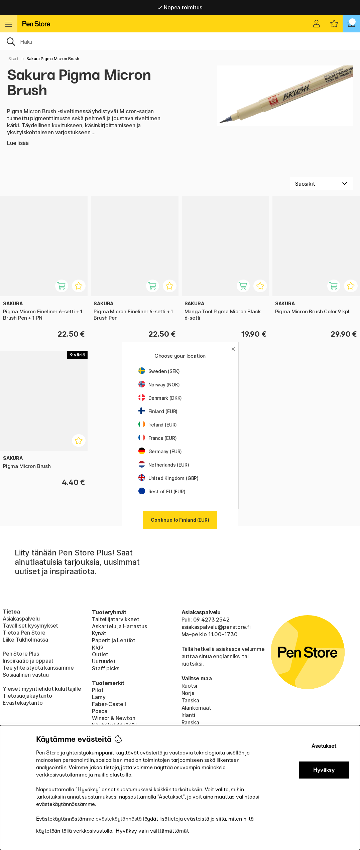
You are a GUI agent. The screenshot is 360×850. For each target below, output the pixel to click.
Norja (188, 693)
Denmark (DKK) (160, 398)
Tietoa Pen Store (24, 632)
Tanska (190, 700)
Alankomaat (196, 707)
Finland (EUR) (158, 411)
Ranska (190, 722)
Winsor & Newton (113, 718)
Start (13, 58)
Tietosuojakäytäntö (27, 695)
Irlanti (189, 715)
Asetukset (324, 746)
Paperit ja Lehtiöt (113, 640)
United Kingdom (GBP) (168, 478)
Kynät (99, 633)
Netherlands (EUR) (163, 465)
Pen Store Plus (21, 653)
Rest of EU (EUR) (162, 491)
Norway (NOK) (159, 384)
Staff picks (105, 668)
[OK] (180, 41)
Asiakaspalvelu (21, 618)
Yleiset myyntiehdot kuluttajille (42, 688)
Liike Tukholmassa (25, 639)
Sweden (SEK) (159, 371)
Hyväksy (324, 770)
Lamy (98, 697)
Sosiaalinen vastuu (26, 674)
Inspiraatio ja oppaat (28, 660)
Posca (99, 711)
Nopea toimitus (180, 7)
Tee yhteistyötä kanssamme (38, 667)
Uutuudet (104, 661)
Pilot (97, 690)
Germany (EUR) (160, 451)
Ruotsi (189, 685)
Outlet (100, 654)
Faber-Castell (109, 704)
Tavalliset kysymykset (30, 625)
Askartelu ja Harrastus (119, 626)
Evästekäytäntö (23, 702)
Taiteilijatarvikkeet (115, 619)
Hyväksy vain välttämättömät (152, 831)
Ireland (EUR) (157, 425)
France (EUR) (157, 438)
